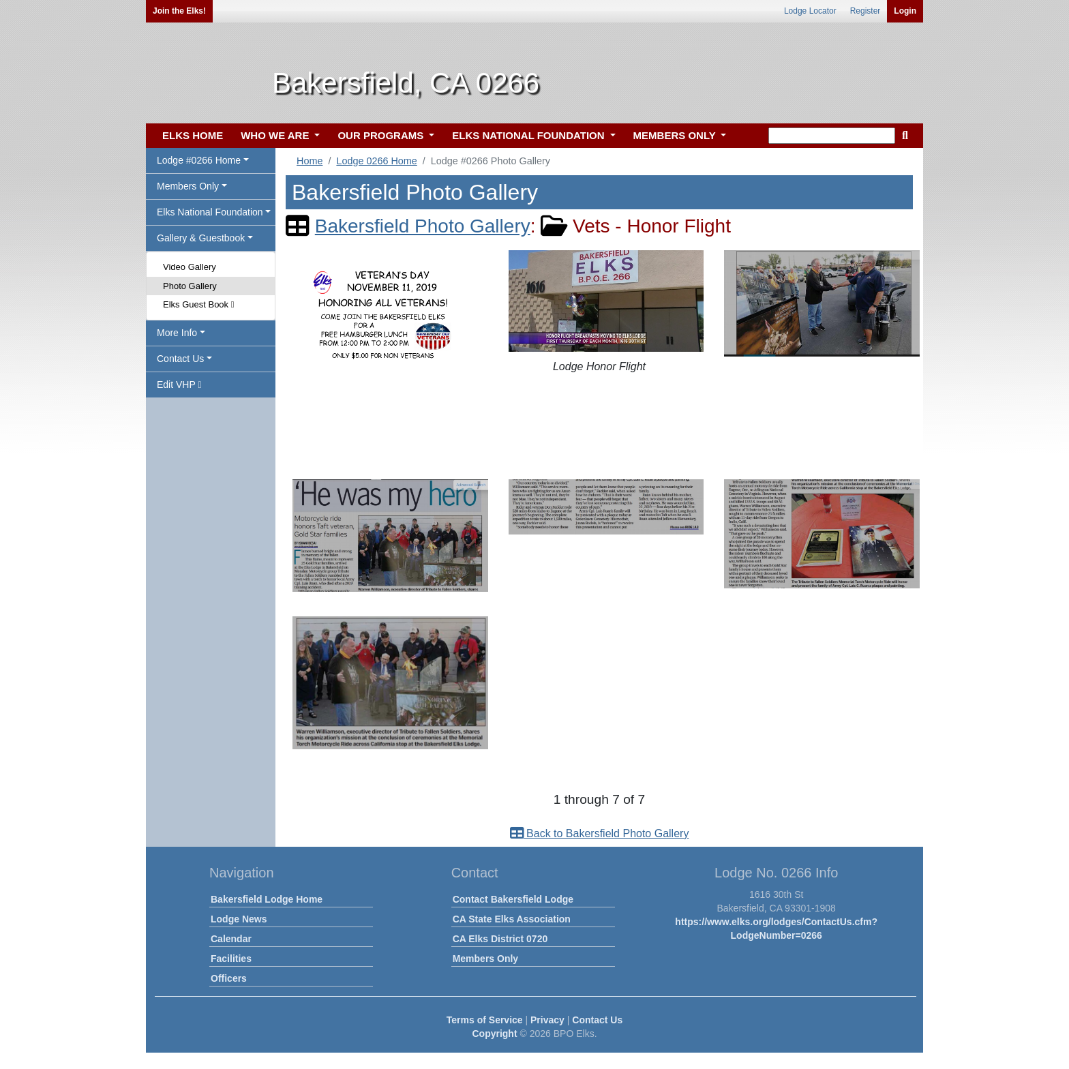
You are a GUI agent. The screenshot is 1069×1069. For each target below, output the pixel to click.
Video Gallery (189, 267)
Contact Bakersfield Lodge (513, 899)
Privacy (547, 1019)
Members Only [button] (188, 186)
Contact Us (597, 1019)
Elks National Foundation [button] (210, 212)
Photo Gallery (190, 286)
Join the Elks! (179, 11)
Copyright (494, 1033)
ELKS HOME (192, 135)
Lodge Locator (810, 11)
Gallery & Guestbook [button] (201, 237)
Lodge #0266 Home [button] (199, 160)
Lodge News (239, 919)
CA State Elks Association (512, 919)
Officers (229, 978)
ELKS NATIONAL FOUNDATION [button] (529, 135)
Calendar (231, 938)
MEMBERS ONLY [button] (676, 135)
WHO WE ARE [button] (276, 135)
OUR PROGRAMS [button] (381, 135)
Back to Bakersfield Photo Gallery (599, 833)
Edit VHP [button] (179, 384)
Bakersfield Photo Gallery (422, 226)
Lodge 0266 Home (376, 160)
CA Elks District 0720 (500, 938)
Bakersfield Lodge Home (266, 899)
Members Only (485, 958)
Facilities (231, 958)
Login (905, 11)
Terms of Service (485, 1019)
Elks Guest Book (198, 304)
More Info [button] (177, 332)
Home (309, 160)
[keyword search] (831, 135)
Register (865, 11)
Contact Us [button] (180, 358)
